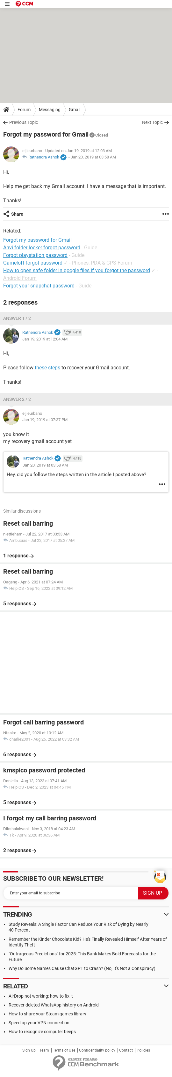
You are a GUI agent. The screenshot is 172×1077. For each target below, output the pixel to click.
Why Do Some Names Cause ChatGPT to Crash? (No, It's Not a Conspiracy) (82, 968)
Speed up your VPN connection (39, 1022)
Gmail (74, 109)
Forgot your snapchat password (39, 286)
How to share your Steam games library (47, 1013)
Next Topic (152, 122)
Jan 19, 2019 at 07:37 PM (45, 419)
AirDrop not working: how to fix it (41, 996)
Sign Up (29, 1050)
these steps (47, 368)
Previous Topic (23, 122)
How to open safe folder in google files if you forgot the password (76, 270)
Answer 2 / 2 (17, 399)
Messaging (50, 109)
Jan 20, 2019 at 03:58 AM (93, 157)
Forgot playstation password (35, 255)
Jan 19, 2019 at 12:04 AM (45, 339)
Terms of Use (64, 1050)
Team (44, 1050)
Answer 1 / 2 (17, 318)
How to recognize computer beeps (42, 1031)
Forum (24, 109)
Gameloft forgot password (32, 263)
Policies (143, 1050)
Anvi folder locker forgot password (41, 248)
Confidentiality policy (97, 1050)
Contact (126, 1050)
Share (17, 214)
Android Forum (20, 278)
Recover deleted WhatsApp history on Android (54, 1004)
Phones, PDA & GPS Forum (102, 263)
